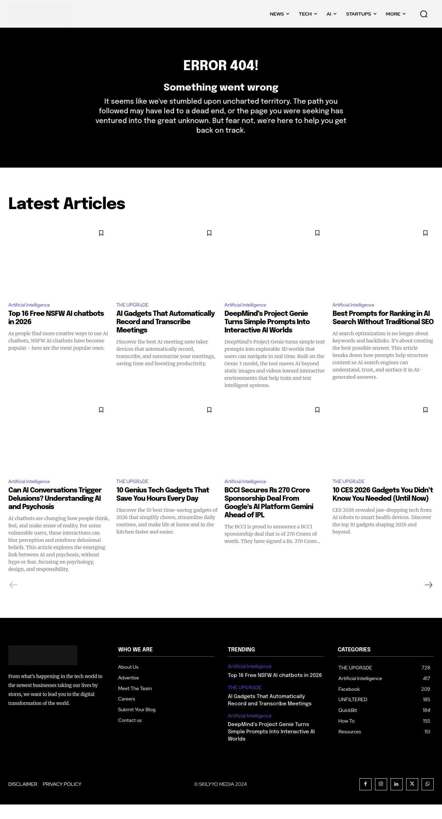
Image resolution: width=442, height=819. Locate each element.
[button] (424, 14)
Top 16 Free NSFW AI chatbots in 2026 (275, 690)
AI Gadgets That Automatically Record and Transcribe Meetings (165, 335)
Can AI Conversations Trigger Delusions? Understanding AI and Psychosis (55, 513)
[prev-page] (13, 599)
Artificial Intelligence (33, 317)
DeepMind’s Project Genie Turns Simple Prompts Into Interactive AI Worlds (267, 335)
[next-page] (428, 599)
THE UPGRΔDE (135, 317)
